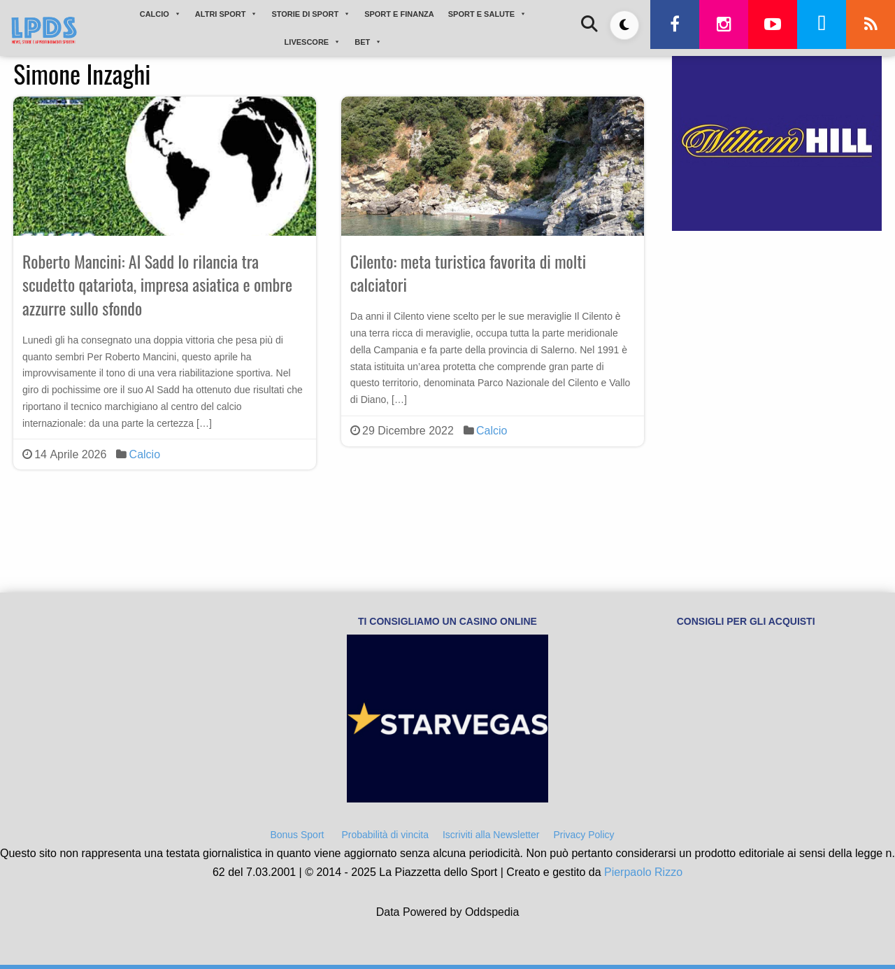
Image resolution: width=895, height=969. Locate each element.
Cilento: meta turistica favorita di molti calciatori (468, 272)
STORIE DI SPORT (310, 14)
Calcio (144, 454)
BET (368, 42)
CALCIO (160, 14)
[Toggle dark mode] (624, 25)
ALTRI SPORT (226, 14)
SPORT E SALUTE (487, 14)
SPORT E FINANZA (399, 14)
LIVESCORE (313, 42)
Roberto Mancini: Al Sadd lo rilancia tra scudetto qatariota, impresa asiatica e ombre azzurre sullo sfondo (157, 284)
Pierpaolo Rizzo (643, 872)
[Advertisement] (777, 344)
